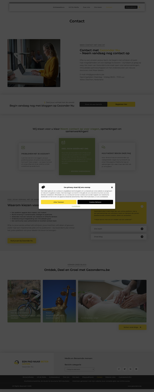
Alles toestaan (59, 202)
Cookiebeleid (76, 206)
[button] (112, 187)
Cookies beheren (95, 202)
